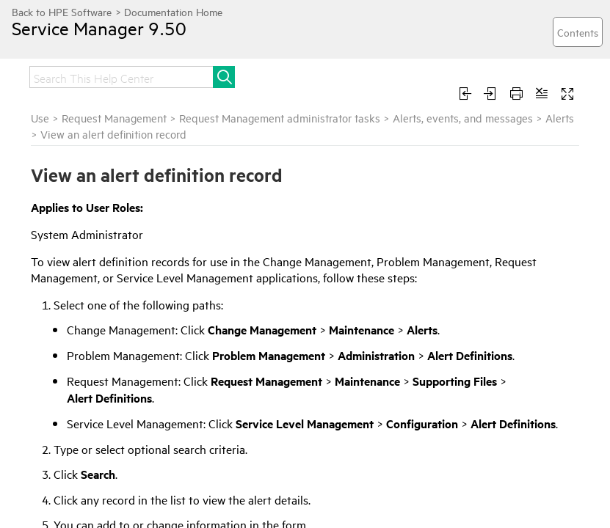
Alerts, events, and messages (463, 118)
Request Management (114, 118)
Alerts (559, 118)
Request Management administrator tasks (279, 118)
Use (40, 118)
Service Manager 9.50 (99, 28)
